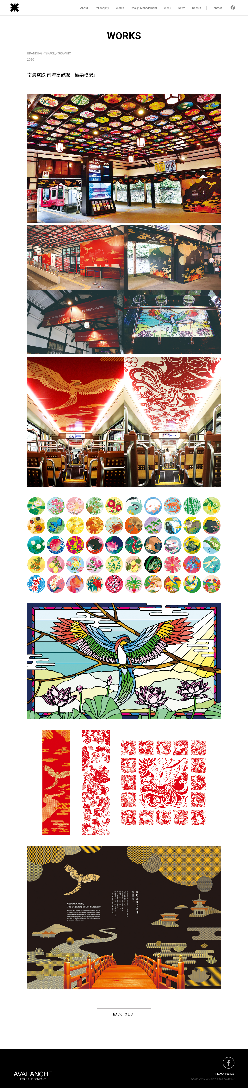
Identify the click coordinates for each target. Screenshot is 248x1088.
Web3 (167, 8)
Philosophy (102, 8)
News (181, 8)
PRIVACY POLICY (224, 1073)
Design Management (144, 8)
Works (120, 8)
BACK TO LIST (124, 1014)
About (84, 8)
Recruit (196, 8)
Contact (217, 8)
